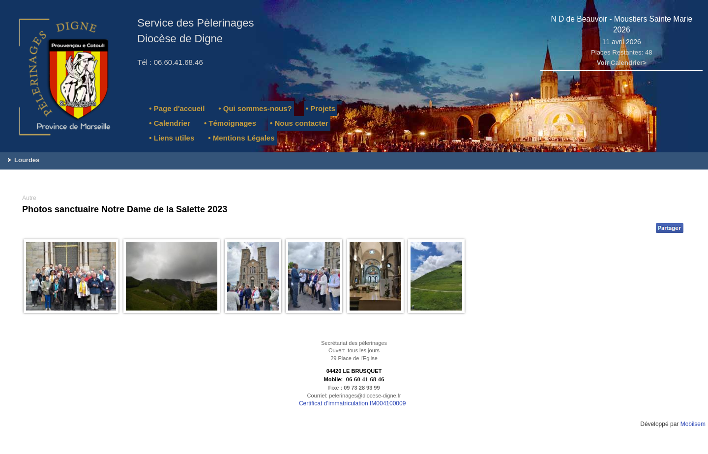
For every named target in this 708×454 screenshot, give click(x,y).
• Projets (320, 108)
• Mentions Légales (241, 138)
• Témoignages (230, 123)
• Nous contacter (299, 123)
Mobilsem (693, 424)
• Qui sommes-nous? (255, 108)
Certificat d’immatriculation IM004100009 (352, 403)
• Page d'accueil (177, 108)
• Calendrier (169, 123)
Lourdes (26, 160)
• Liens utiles (171, 138)
